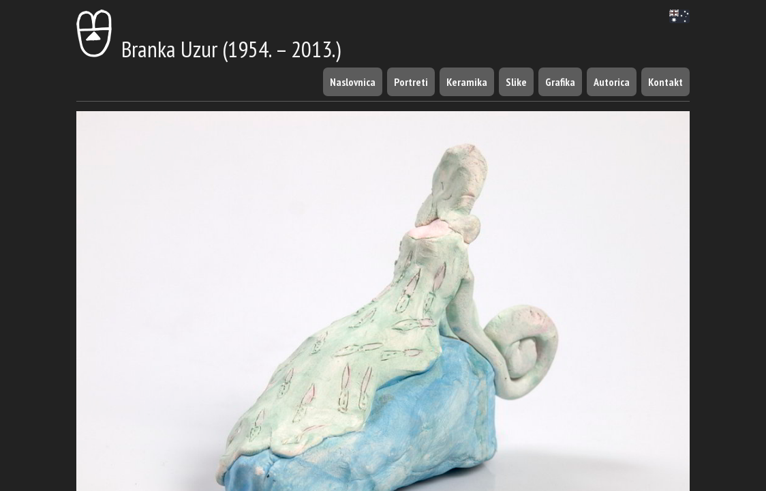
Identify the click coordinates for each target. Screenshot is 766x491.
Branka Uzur (146, 48)
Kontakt (665, 82)
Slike (516, 82)
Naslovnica (353, 82)
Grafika (560, 82)
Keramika (466, 82)
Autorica (612, 82)
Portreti (411, 82)
